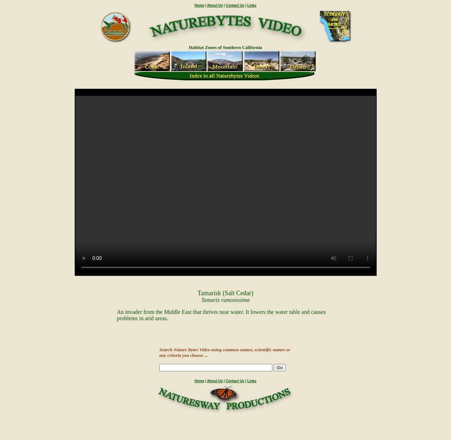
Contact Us (235, 5)
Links (252, 5)
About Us (215, 5)
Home (199, 5)
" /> (225, 185)
